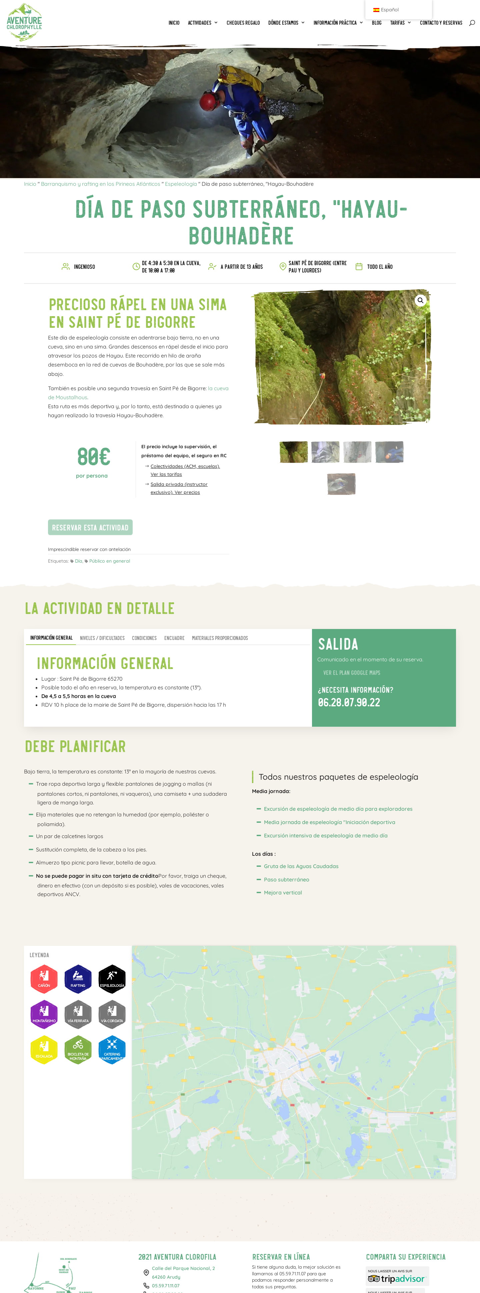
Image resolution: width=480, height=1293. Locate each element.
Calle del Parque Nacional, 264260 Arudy (183, 1202)
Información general (51, 637)
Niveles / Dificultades (102, 637)
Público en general (109, 561)
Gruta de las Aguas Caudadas (301, 866)
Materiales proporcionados (220, 637)
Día (78, 561)
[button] (421, 300)
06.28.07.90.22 (348, 701)
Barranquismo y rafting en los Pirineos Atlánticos (100, 183)
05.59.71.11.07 (166, 1215)
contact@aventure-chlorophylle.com (173, 1237)
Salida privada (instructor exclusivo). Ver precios (179, 488)
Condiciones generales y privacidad (322, 1278)
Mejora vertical (283, 892)
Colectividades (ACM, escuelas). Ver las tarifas (185, 470)
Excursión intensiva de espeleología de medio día (326, 835)
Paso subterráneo (286, 879)
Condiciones (144, 637)
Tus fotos (268, 1278)
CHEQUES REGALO (187, 1278)
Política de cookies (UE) (389, 1278)
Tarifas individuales (231, 1278)
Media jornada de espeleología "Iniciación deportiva (329, 822)
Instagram (386, 1243)
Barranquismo (92, 1278)
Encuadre (174, 637)
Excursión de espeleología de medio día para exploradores (338, 808)
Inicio (30, 183)
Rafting (122, 1278)
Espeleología (181, 183)
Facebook (375, 1243)
